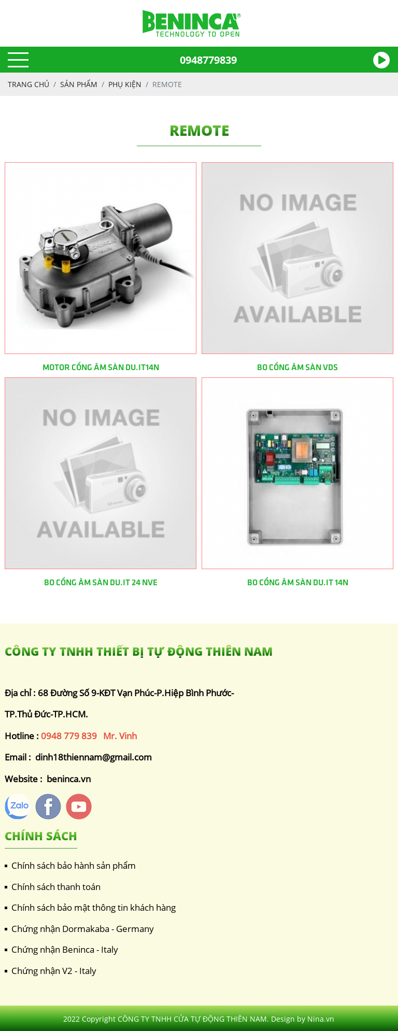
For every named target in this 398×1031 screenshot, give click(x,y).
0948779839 (208, 60)
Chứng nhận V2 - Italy (50, 971)
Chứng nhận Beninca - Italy (61, 949)
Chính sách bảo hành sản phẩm (70, 865)
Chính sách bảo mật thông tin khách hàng (90, 907)
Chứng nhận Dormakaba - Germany (79, 929)
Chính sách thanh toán (53, 887)
